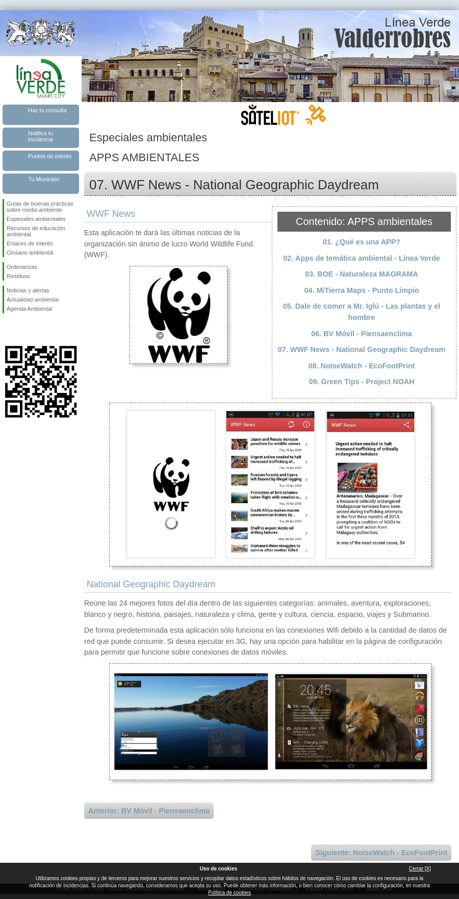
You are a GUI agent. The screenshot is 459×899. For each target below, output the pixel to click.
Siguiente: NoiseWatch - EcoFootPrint (381, 852)
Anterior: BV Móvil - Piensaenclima (149, 811)
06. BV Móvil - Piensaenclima (361, 334)
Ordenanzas (22, 267)
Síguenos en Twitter (25, 329)
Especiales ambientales (36, 219)
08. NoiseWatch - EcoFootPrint (362, 366)
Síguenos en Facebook (9, 329)
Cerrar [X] (420, 868)
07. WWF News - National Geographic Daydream (362, 349)
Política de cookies (229, 892)
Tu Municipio (44, 179)
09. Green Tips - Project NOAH (362, 382)
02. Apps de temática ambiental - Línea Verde (361, 258)
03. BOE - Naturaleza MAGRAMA (361, 274)
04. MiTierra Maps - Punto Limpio (361, 290)
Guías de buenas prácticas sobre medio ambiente (40, 207)
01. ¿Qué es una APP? (361, 242)
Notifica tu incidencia (40, 136)
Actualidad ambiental (33, 299)
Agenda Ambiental (29, 309)
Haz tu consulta (47, 110)
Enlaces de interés (30, 243)
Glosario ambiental (30, 252)
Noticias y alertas (28, 290)
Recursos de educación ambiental (36, 231)
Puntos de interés (50, 156)
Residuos (18, 276)
